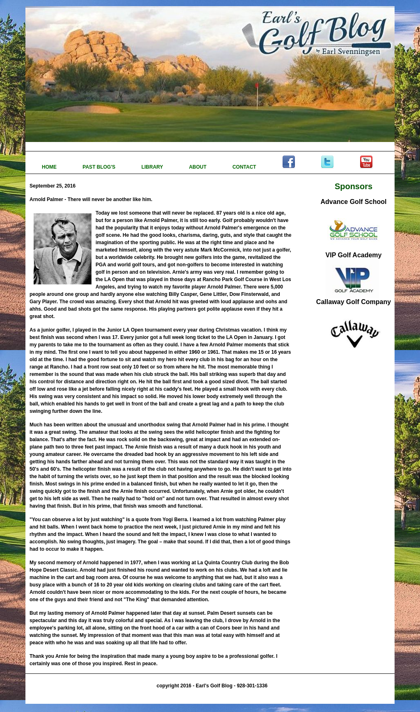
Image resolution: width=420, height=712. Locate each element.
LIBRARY (153, 167)
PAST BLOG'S (99, 167)
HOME (50, 167)
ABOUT (198, 167)
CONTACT (245, 167)
